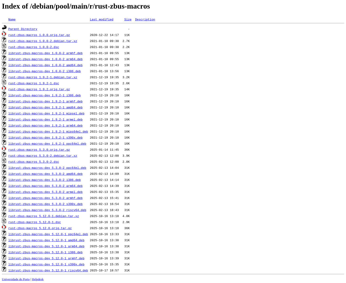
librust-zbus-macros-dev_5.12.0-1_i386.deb (45, 252)
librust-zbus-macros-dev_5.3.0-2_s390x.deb (45, 204)
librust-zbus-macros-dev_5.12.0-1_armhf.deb (46, 258)
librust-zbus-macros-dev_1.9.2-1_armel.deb (45, 119)
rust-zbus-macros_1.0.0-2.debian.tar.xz (42, 41)
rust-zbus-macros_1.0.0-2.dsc (33, 47)
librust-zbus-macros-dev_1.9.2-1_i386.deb (44, 95)
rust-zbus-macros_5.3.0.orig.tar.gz (39, 149)
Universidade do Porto (16, 279)
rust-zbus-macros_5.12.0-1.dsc (34, 222)
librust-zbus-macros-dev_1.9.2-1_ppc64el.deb (47, 143)
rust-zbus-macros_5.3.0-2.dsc (33, 161)
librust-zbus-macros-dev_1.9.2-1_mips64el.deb (48, 131)
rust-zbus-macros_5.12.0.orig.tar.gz (40, 228)
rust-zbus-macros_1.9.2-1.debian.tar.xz (42, 77)
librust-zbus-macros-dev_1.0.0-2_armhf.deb (45, 53)
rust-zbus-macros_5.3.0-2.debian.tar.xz (42, 155)
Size (127, 19)
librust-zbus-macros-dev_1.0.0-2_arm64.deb (45, 59)
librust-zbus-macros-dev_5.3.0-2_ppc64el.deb (47, 168)
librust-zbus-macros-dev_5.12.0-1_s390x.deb (46, 264)
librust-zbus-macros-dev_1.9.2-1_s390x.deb (45, 137)
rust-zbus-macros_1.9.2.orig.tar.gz (39, 89)
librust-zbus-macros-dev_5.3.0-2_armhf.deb (45, 198)
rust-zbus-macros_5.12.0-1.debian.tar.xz (43, 216)
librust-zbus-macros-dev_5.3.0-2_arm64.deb (45, 186)
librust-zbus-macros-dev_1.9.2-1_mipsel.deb (46, 113)
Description (145, 19)
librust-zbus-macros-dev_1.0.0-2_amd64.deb (45, 65)
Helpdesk (37, 279)
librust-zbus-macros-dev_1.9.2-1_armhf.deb (45, 101)
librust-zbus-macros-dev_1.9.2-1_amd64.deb (45, 107)
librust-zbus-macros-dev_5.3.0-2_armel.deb (45, 192)
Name (12, 19)
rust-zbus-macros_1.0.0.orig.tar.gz (39, 35)
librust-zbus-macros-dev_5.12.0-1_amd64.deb (46, 240)
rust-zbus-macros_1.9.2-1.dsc (33, 83)
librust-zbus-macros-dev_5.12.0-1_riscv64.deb (48, 270)
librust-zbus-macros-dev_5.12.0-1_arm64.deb (46, 246)
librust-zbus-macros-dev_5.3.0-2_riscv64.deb (47, 210)
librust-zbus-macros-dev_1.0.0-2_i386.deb (44, 71)
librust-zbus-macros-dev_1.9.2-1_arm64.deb (45, 125)
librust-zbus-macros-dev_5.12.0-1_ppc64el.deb (48, 234)
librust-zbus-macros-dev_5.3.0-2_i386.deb (44, 180)
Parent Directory (22, 29)
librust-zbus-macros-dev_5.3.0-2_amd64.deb (45, 174)
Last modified (101, 19)
